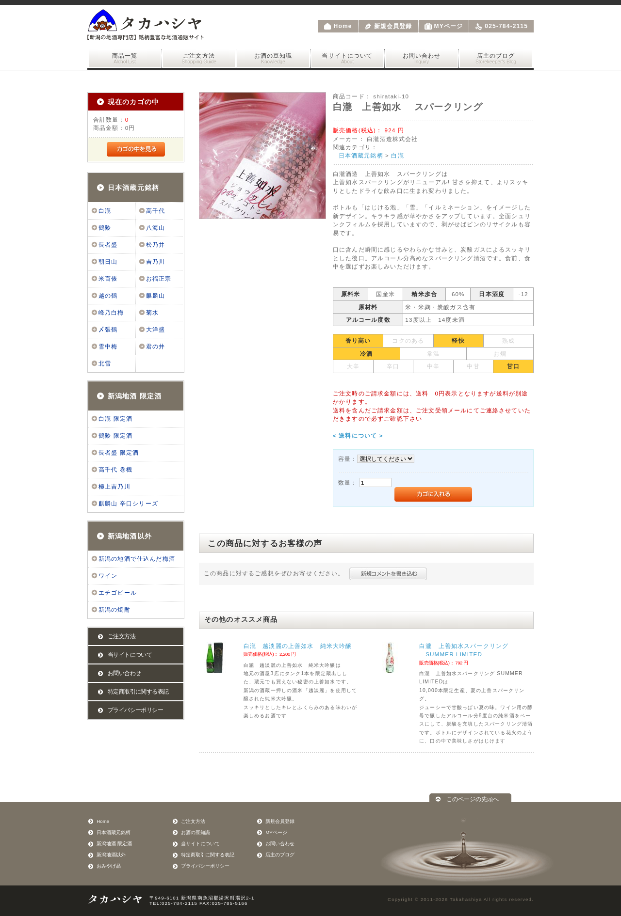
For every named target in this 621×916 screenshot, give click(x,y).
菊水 (152, 312)
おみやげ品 (109, 866)
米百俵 (107, 278)
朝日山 (107, 261)
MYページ (448, 26)
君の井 (155, 346)
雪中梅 (107, 346)
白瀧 (104, 210)
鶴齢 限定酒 (115, 435)
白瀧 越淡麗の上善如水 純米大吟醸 (298, 646)
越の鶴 (107, 295)
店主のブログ (496, 58)
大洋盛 (155, 329)
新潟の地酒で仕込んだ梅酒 (136, 558)
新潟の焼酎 (114, 609)
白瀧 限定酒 (115, 418)
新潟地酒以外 (130, 536)
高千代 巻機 (115, 469)
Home (343, 26)
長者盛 (107, 244)
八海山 (155, 227)
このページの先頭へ (472, 799)
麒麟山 (155, 295)
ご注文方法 (199, 58)
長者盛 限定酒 (118, 452)
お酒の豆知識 (273, 58)
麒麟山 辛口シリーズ (128, 503)
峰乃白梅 (111, 312)
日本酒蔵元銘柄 (133, 187)
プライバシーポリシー (135, 710)
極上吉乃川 (114, 486)
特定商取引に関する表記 (138, 691)
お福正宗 (159, 278)
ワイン (107, 575)
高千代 (155, 210)
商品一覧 (125, 58)
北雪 (104, 363)
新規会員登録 (393, 26)
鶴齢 (104, 227)
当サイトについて (347, 58)
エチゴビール (117, 592)
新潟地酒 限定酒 (135, 396)
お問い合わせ (422, 58)
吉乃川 (155, 261)
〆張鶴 (107, 329)
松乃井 (155, 244)
